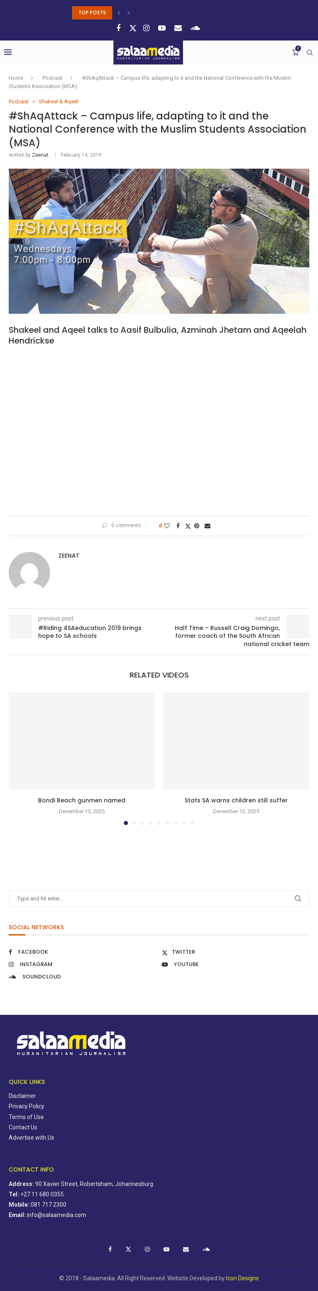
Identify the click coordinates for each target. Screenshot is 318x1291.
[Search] (310, 52)
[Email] (179, 28)
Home (16, 78)
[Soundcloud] (196, 28)
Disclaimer (22, 1096)
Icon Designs (242, 1278)
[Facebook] (119, 28)
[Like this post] (168, 526)
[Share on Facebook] (179, 526)
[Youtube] (163, 28)
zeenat (40, 155)
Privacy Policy (26, 1106)
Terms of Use (26, 1117)
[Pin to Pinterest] (197, 526)
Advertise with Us (31, 1137)
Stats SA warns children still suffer (236, 800)
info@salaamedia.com (56, 1215)
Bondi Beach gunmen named (81, 800)
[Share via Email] (208, 526)
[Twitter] (133, 28)
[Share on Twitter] (188, 526)
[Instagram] (147, 28)
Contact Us (23, 1127)
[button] (120, 12)
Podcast (53, 78)
